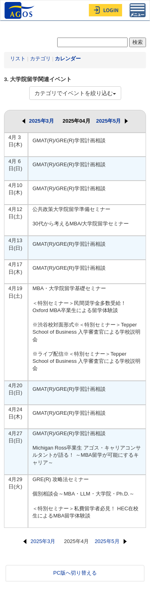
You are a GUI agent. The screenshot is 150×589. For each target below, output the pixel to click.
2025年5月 (112, 121)
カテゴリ (40, 59)
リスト (18, 59)
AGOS (20, 10)
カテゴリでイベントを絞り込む (75, 93)
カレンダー (68, 59)
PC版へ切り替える (75, 573)
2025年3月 (38, 121)
